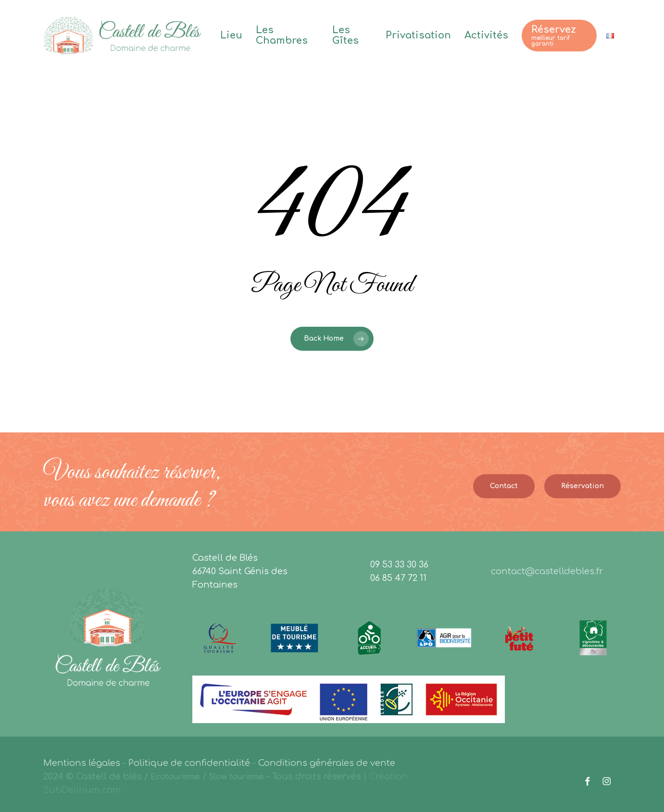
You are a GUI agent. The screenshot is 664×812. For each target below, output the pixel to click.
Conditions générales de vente (326, 763)
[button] (504, 486)
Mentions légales (81, 763)
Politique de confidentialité (189, 763)
